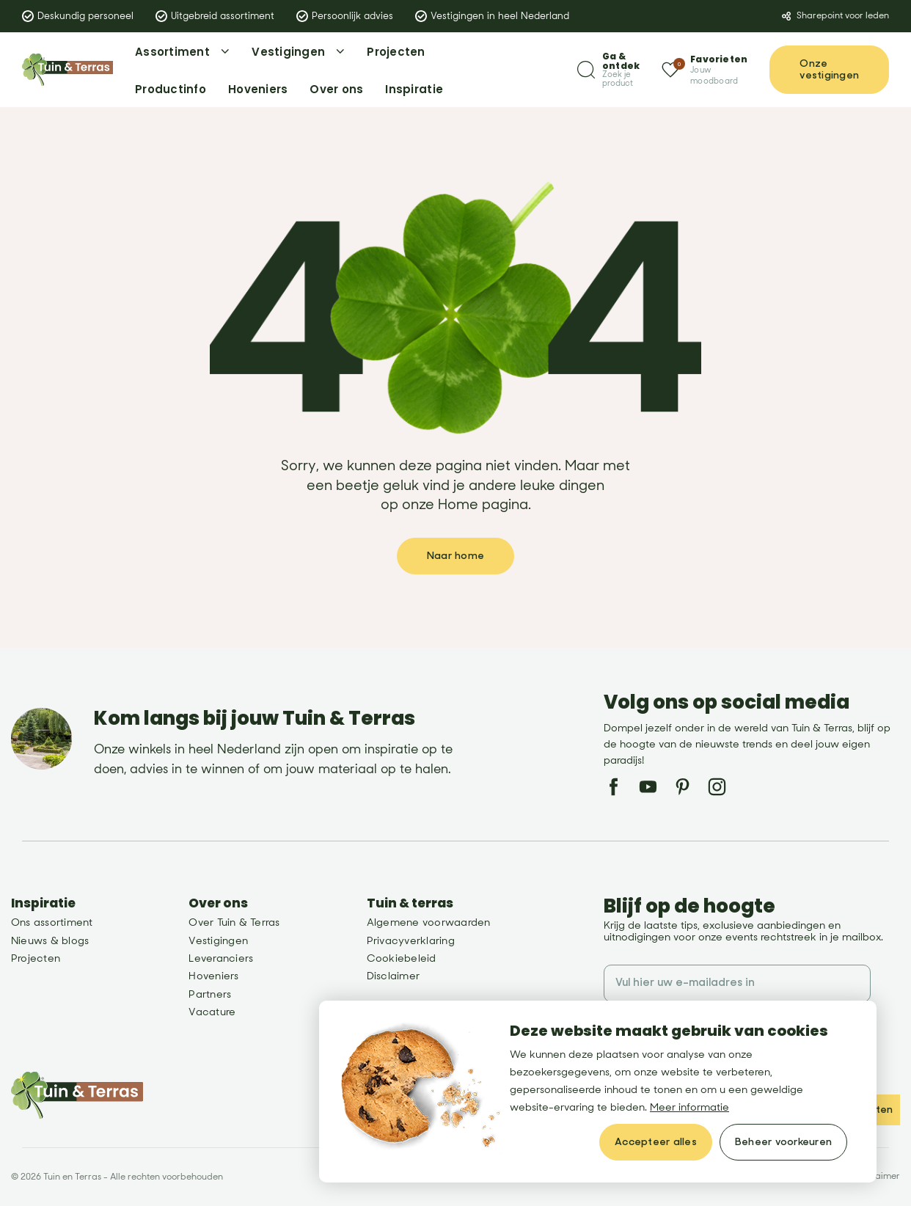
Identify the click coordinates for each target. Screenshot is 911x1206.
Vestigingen (218, 941)
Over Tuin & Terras (234, 922)
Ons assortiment (52, 922)
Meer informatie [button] (689, 1107)
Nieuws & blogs (50, 941)
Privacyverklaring (411, 941)
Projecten (35, 958)
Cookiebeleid (401, 958)
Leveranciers (221, 958)
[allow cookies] (655, 1142)
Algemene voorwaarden (429, 922)
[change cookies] (783, 1142)
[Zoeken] (608, 70)
